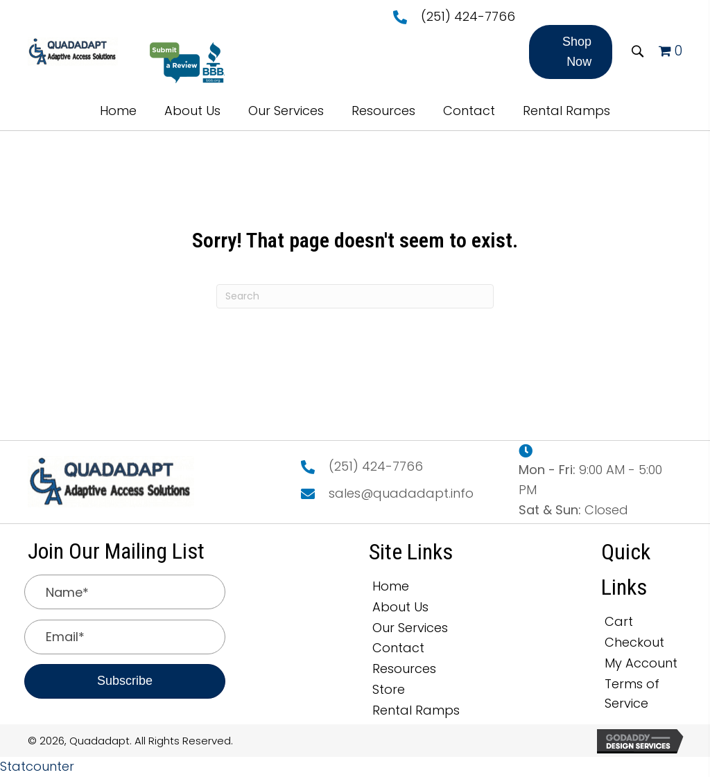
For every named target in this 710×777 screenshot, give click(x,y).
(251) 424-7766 (468, 16)
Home (390, 586)
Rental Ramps (416, 710)
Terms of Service (632, 694)
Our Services (410, 627)
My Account (641, 663)
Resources (404, 668)
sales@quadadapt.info (401, 493)
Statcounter (37, 766)
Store (388, 689)
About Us (400, 607)
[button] (570, 52)
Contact (398, 647)
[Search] (355, 296)
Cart (619, 621)
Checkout (634, 642)
